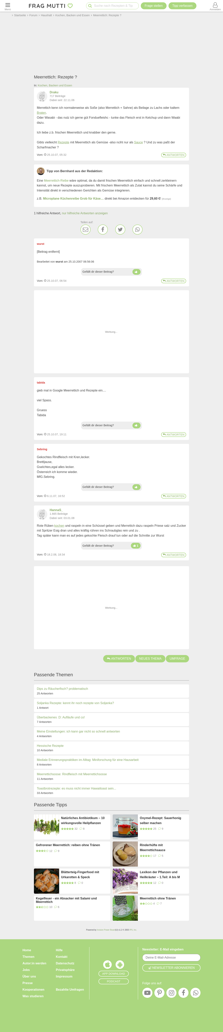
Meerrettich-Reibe (56, 180)
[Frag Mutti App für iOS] (107, 965)
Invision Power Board (106, 930)
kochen (59, 525)
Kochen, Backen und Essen (55, 85)
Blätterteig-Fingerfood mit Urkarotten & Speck (80, 874)
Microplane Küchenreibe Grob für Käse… (73, 198)
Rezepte (63, 142)
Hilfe (59, 950)
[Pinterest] (159, 994)
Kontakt (61, 956)
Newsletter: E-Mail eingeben (163, 949)
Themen (28, 956)
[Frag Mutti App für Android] (120, 965)
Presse (27, 983)
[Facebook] (103, 230)
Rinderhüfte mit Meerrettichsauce (152, 847)
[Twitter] (120, 230)
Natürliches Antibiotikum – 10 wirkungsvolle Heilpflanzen (83, 820)
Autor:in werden (34, 963)
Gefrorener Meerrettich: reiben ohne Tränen (68, 845)
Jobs (26, 970)
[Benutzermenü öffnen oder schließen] (215, 6)
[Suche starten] (90, 6)
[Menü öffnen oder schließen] (8, 6)
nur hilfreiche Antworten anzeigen (85, 213)
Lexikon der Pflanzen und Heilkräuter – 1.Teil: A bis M (160, 874)
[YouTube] (147, 994)
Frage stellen (154, 5)
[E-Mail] (85, 230)
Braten (41, 112)
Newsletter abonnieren (171, 967)
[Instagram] (171, 994)
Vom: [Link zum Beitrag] (40, 154)
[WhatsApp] (137, 230)
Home (26, 950)
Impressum (64, 976)
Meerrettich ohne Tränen (158, 898)
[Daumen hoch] (136, 272)
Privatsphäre (65, 970)
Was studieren (33, 996)
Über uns (29, 976)
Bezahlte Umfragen (70, 989)
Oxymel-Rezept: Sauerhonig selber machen (160, 820)
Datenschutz (65, 963)
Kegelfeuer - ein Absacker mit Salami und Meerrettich (66, 900)
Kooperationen (33, 989)
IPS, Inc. (133, 930)
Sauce (138, 142)
